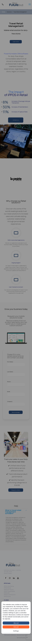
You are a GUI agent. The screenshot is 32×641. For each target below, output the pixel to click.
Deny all (16, 627)
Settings (16, 631)
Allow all (16, 623)
